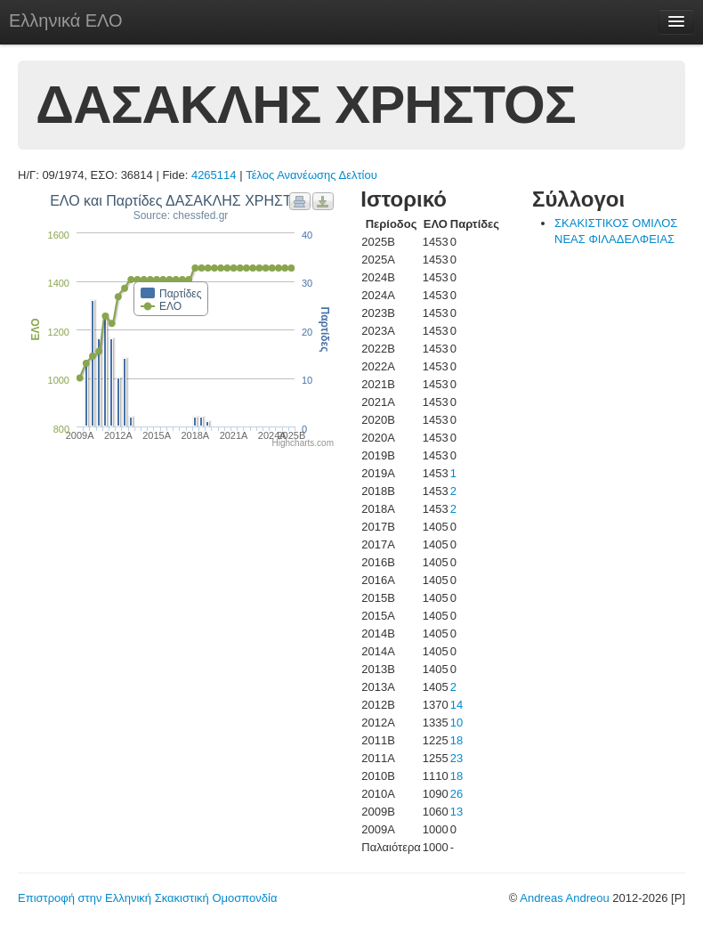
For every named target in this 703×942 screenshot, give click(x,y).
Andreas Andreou (564, 898)
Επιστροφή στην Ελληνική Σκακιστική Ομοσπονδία (147, 898)
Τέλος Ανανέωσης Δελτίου (311, 175)
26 (456, 793)
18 (456, 740)
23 (456, 758)
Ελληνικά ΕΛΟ (66, 20)
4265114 (214, 175)
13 (456, 811)
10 (456, 722)
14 (456, 704)
